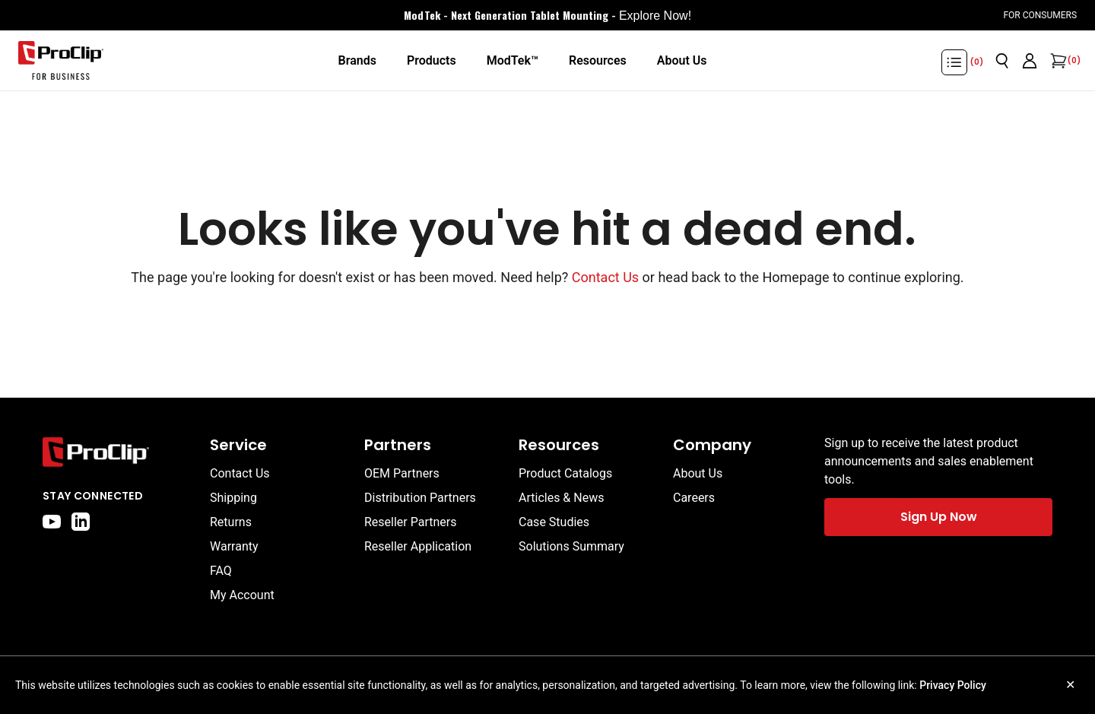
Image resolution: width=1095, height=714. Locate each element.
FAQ (221, 570)
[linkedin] (80, 521)
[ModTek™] (513, 60)
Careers (694, 497)
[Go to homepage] (60, 61)
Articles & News (561, 497)
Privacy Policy (952, 685)
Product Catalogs (565, 473)
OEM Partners (402, 473)
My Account (242, 595)
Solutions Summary (571, 546)
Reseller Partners (410, 522)
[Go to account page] (1029, 60)
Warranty (234, 546)
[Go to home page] (119, 452)
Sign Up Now (938, 516)
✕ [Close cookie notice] (1070, 685)
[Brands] (356, 60)
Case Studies (554, 522)
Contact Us (605, 277)
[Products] (431, 60)
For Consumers (1040, 15)
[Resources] (598, 60)
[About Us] (682, 60)
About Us (697, 473)
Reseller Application (417, 546)
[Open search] (1002, 60)
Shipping (233, 497)
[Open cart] (1057, 61)
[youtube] (52, 521)
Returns (231, 522)
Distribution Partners (420, 497)
